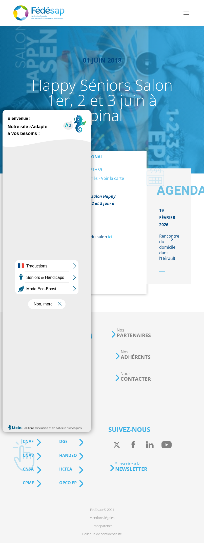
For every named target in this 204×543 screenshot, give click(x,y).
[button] (131, 333)
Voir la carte (112, 178)
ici (110, 237)
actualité (56, 227)
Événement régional (79, 157)
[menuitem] (102, 509)
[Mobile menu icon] (186, 13)
